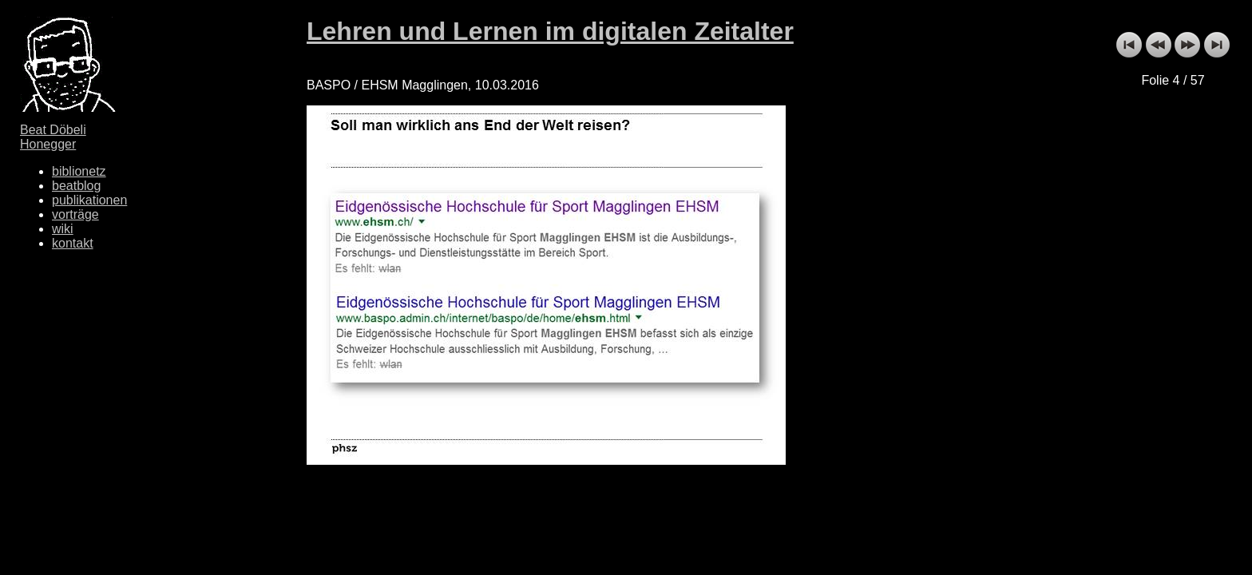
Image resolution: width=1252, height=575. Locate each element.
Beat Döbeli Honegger (53, 137)
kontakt (72, 243)
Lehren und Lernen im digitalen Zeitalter (550, 31)
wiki (62, 229)
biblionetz (79, 171)
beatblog (76, 185)
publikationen (89, 200)
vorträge (75, 214)
